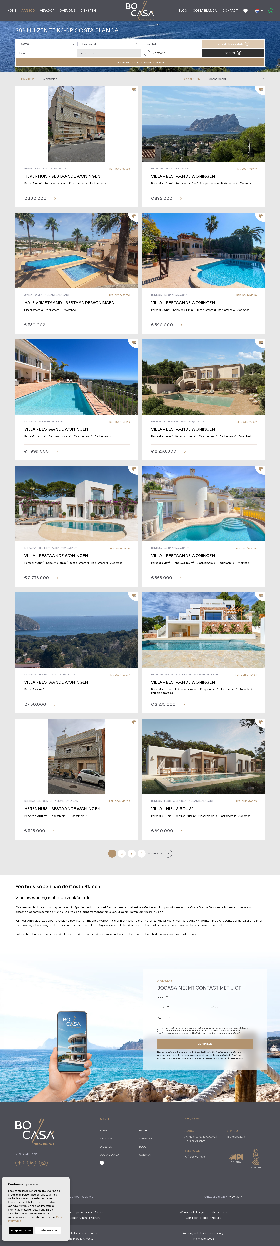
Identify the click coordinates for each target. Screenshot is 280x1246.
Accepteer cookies (21, 1230)
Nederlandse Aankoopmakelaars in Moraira (76, 1212)
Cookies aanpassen (48, 1230)
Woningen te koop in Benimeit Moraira (76, 1217)
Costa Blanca (205, 10)
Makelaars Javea (203, 1238)
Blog (183, 10)
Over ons (67, 10)
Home (11, 10)
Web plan (88, 1197)
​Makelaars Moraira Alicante (76, 1238)
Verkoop (47, 10)
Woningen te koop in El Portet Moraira (203, 1212)
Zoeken (233, 53)
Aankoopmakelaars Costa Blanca (76, 1233)
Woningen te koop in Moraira (203, 1217)
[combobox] (45, 44)
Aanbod (28, 10)
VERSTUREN (205, 1043)
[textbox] (48, 44)
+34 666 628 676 (194, 1156)
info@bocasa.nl (236, 1136)
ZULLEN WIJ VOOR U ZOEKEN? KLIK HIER (140, 62)
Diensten (88, 10)
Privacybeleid (212, 1030)
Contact (230, 10)
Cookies (73, 1197)
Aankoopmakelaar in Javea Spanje (203, 1233)
